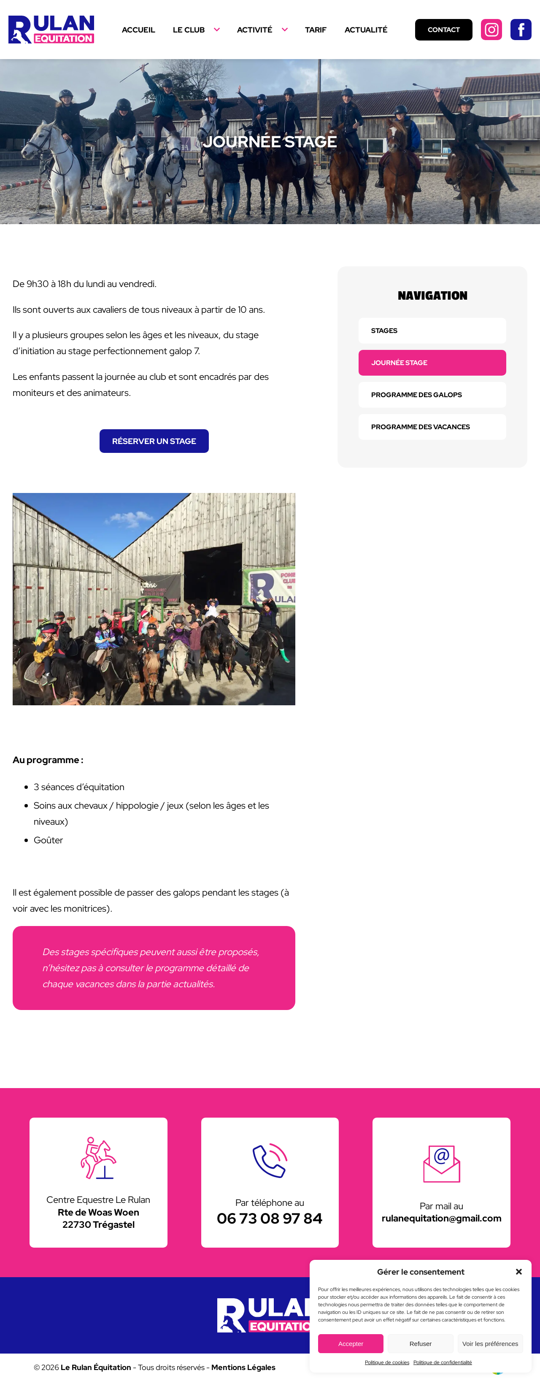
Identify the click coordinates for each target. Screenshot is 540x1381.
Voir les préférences (490, 1343)
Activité (255, 30)
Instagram (491, 29)
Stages (384, 330)
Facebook (521, 29)
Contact (444, 29)
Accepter (350, 1343)
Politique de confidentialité (442, 1362)
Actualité (366, 30)
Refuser (421, 1343)
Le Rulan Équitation (96, 1367)
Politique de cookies (387, 1362)
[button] (519, 1271)
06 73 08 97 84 (270, 1218)
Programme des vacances (420, 426)
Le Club (189, 30)
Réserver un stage (154, 441)
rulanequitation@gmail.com (442, 1218)
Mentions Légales (243, 1367)
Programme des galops (416, 394)
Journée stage (399, 362)
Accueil (138, 30)
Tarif (316, 30)
